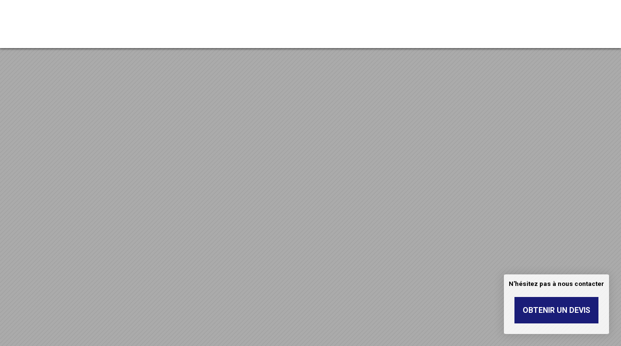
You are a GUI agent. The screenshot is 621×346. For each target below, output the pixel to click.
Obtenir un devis (556, 310)
